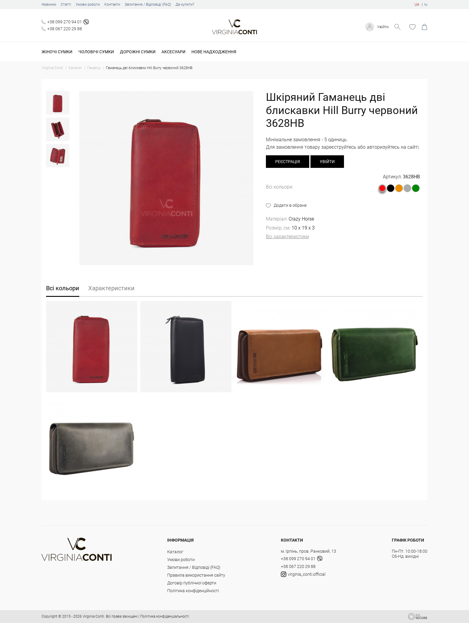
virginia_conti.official (303, 574)
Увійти (382, 27)
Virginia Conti (93, 616)
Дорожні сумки (138, 51)
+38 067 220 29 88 (64, 28)
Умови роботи (88, 4)
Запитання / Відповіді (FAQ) (148, 4)
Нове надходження (213, 51)
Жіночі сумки (57, 51)
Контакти (112, 4)
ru (425, 4)
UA (417, 4)
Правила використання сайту (196, 575)
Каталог (175, 551)
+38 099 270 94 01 (64, 21)
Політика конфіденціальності (164, 616)
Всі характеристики (287, 236)
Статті (66, 4)
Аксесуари (173, 51)
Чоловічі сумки (96, 51)
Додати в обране (290, 205)
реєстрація (287, 161)
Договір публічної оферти (191, 583)
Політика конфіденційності (193, 590)
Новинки (49, 4)
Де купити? (185, 4)
